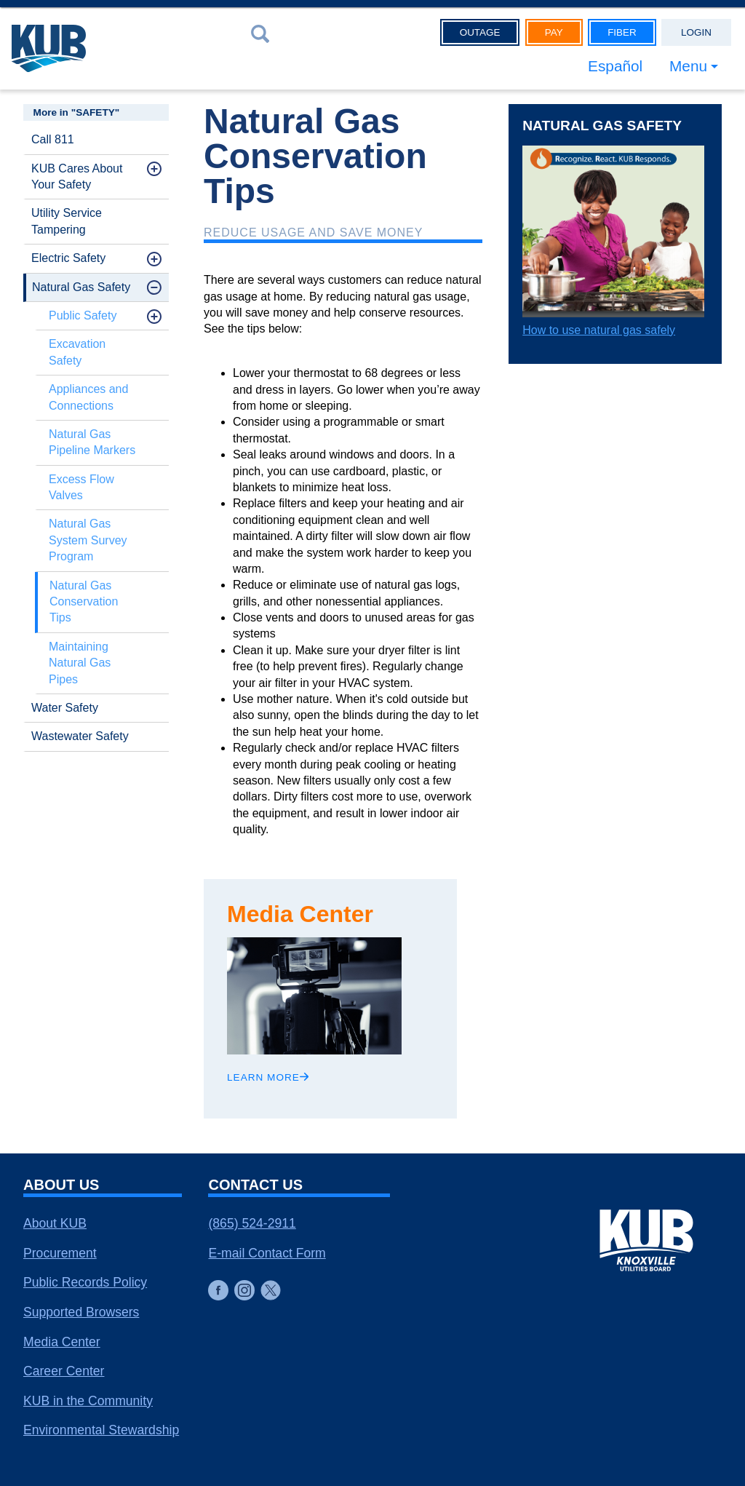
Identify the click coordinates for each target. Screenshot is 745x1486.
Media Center (61, 1342)
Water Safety (64, 708)
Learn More (267, 1077)
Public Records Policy (85, 1282)
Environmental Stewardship (101, 1430)
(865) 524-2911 (251, 1223)
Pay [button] (554, 32)
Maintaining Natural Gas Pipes (80, 663)
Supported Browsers (81, 1312)
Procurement (60, 1253)
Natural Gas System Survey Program (88, 540)
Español (615, 65)
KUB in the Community (88, 1401)
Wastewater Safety (80, 736)
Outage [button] (480, 32)
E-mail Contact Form (266, 1253)
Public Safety (82, 315)
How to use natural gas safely (598, 330)
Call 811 (52, 139)
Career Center (63, 1371)
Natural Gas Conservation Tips (83, 601)
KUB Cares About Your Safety (76, 176)
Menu (688, 65)
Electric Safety (68, 258)
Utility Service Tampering (66, 221)
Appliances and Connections (88, 397)
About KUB (55, 1223)
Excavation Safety (77, 352)
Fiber (622, 32)
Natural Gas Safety (81, 287)
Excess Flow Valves (81, 487)
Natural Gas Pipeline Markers (92, 442)
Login (696, 32)
